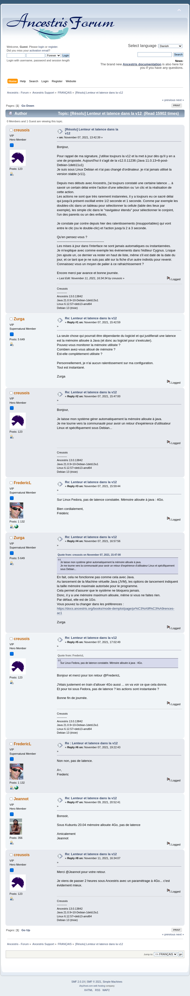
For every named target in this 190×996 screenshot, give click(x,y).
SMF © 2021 (94, 981)
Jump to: (148, 954)
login (41, 46)
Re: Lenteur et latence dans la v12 (91, 318)
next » (180, 99)
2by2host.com (86, 986)
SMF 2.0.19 (78, 981)
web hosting (99, 986)
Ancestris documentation (142, 64)
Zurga (19, 319)
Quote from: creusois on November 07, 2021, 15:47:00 (89, 554)
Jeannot (21, 799)
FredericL (22, 483)
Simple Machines (112, 981)
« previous (168, 99)
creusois (22, 130)
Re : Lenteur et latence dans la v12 (91, 743)
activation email (38, 50)
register (52, 46)
